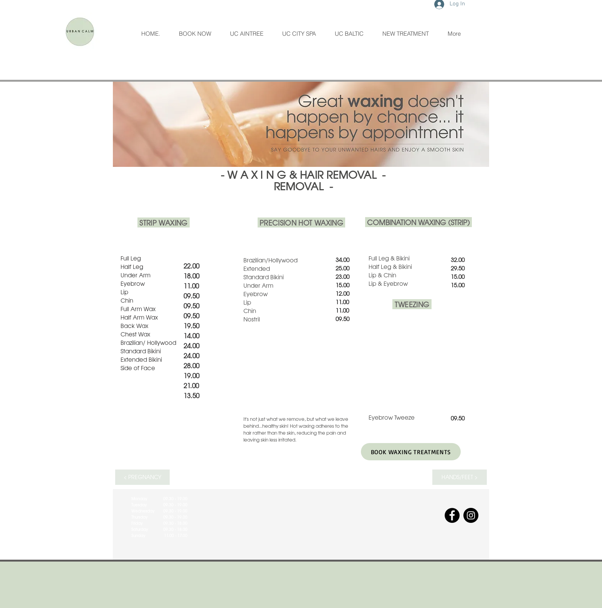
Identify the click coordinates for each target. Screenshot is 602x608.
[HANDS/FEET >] (459, 477)
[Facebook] (452, 515)
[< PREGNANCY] (142, 477)
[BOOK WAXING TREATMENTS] (411, 451)
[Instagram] (470, 515)
